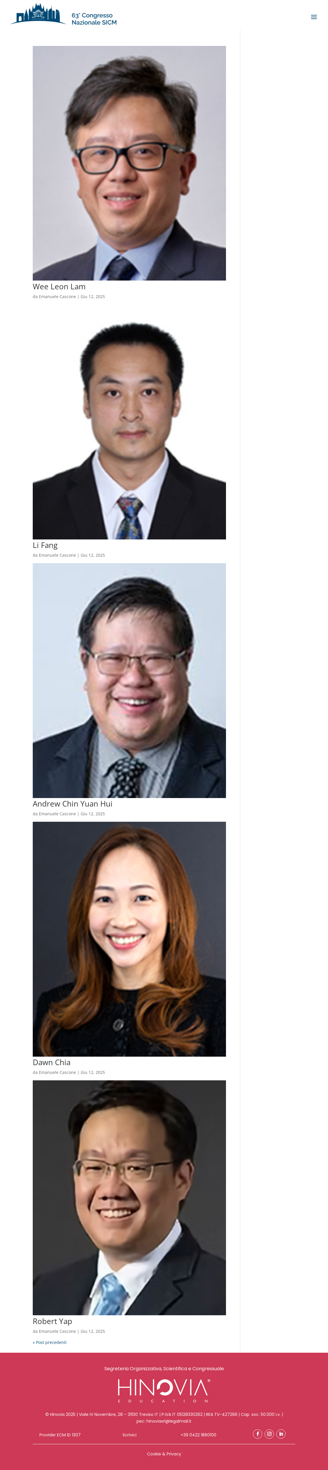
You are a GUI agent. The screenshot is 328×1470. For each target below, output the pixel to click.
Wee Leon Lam (59, 286)
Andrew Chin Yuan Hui (73, 803)
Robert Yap (52, 1321)
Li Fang (45, 545)
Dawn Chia (51, 1062)
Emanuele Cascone (57, 296)
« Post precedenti (50, 1342)
